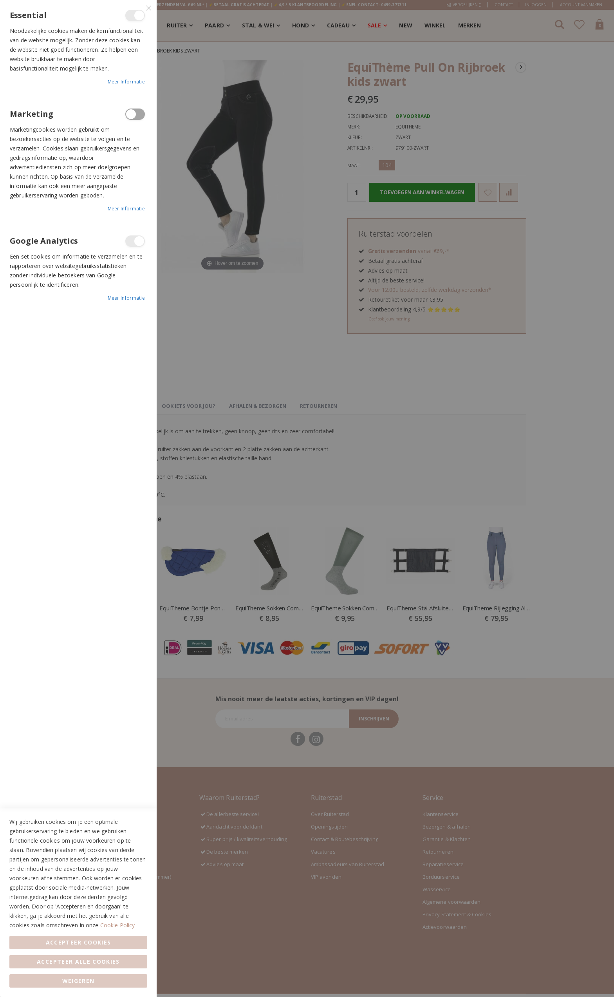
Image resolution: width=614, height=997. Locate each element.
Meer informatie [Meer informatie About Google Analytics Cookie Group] (126, 298)
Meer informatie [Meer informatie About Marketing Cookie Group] (126, 208)
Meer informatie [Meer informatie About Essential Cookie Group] (126, 81)
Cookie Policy (117, 925)
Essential (135, 15)
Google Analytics (135, 241)
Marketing (135, 114)
